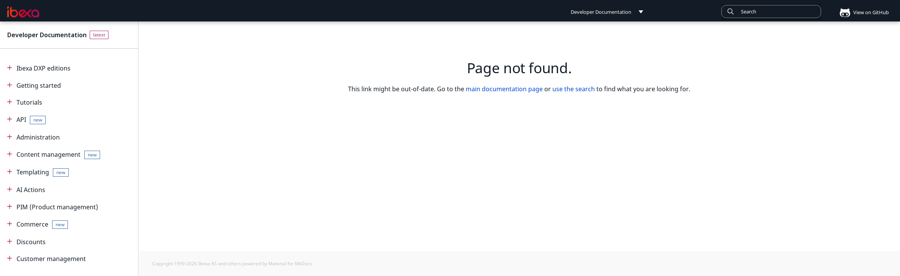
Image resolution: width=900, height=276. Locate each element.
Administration (38, 137)
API (31, 119)
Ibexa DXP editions (43, 68)
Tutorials (29, 102)
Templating (42, 172)
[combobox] (771, 11)
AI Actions (30, 190)
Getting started (38, 85)
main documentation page (504, 89)
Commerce (42, 224)
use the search (573, 89)
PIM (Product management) (57, 207)
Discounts (31, 242)
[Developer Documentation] (23, 12)
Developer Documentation (47, 35)
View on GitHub (861, 12)
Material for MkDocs (290, 263)
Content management (58, 154)
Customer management (51, 259)
